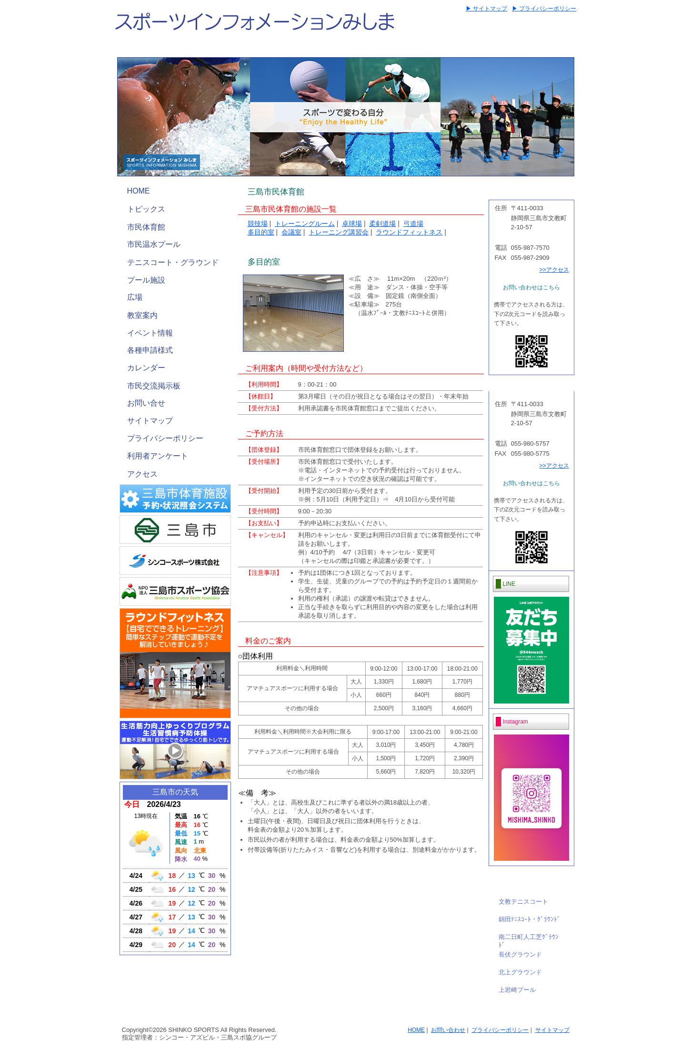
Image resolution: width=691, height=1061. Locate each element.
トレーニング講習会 (339, 232)
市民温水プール (153, 244)
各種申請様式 (150, 350)
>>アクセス (554, 269)
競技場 (258, 223)
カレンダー (146, 368)
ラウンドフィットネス (409, 232)
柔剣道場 (382, 223)
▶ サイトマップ (486, 8)
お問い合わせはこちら (531, 287)
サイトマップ (150, 421)
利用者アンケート (157, 456)
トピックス (146, 209)
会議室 (291, 232)
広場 (134, 297)
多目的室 (261, 232)
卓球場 (352, 223)
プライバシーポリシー (165, 438)
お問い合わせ (448, 1030)
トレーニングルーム (305, 223)
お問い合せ (146, 403)
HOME (138, 191)
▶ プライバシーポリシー (544, 8)
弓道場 (413, 223)
